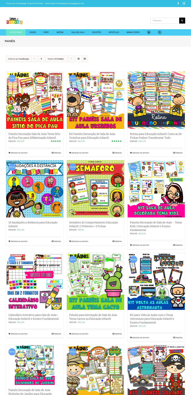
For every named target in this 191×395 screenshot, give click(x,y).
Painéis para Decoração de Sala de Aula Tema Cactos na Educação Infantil (93, 316)
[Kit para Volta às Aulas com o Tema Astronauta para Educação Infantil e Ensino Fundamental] (156, 281)
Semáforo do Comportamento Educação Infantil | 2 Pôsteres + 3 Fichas (93, 224)
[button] (159, 32)
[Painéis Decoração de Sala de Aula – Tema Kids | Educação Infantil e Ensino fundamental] (156, 189)
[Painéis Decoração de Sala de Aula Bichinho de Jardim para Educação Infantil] (35, 365)
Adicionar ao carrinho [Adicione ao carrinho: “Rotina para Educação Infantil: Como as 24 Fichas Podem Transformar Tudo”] (140, 153)
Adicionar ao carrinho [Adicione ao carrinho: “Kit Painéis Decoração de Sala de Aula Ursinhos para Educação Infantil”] (79, 153)
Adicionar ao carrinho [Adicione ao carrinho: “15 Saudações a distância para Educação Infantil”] (19, 241)
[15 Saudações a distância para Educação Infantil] (35, 189)
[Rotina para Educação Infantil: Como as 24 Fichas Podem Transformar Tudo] (156, 100)
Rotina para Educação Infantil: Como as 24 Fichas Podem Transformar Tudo (156, 135)
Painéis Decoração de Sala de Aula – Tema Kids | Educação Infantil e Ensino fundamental (156, 226)
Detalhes (57, 153)
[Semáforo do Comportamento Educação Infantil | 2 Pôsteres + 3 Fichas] (95, 189)
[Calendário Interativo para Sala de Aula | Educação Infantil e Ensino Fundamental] (35, 281)
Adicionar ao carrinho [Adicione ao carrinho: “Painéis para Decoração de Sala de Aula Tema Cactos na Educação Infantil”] (79, 334)
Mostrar (56, 59)
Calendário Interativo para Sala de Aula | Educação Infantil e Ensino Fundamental (33, 316)
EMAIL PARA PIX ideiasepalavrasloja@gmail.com (64, 3)
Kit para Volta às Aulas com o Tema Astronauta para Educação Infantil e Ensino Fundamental (152, 318)
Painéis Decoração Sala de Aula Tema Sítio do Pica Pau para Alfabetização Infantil (34, 135)
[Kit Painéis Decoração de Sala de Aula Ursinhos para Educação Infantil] (95, 100)
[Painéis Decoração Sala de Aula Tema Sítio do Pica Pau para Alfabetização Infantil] (35, 100)
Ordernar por (18, 59)
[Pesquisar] (182, 21)
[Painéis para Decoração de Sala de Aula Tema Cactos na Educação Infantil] (95, 281)
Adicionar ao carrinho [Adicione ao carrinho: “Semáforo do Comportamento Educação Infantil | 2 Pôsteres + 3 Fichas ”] (79, 241)
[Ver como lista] (85, 59)
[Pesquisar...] (164, 21)
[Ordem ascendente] (41, 59)
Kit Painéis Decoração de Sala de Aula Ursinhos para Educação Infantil (92, 135)
